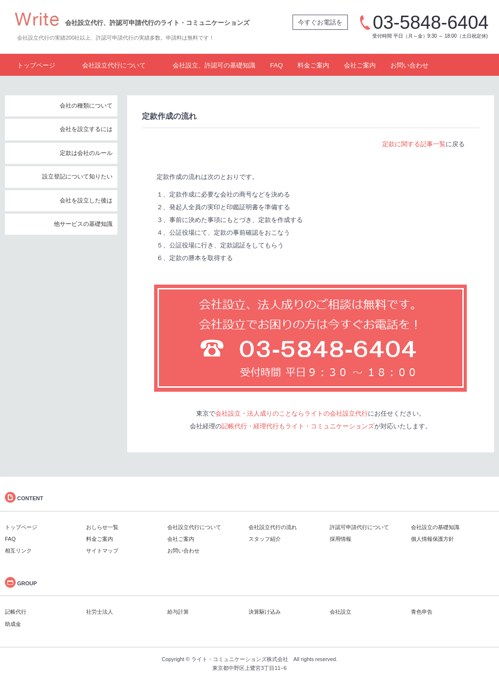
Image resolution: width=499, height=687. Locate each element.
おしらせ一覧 (102, 527)
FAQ (276, 65)
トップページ (36, 65)
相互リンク (18, 551)
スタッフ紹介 (265, 539)
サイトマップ (102, 551)
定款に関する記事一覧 (414, 144)
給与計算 (178, 612)
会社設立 (340, 612)
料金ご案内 (313, 65)
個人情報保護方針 (432, 539)
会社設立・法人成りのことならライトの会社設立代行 (291, 413)
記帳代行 (15, 612)
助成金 (13, 624)
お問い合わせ (409, 65)
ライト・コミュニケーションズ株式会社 (239, 659)
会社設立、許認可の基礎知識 (214, 65)
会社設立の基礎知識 (435, 527)
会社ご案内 (360, 65)
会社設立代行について (114, 65)
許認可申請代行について (359, 527)
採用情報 (340, 539)
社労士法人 (99, 612)
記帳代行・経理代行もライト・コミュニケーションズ (298, 426)
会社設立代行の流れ (273, 527)
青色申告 (421, 612)
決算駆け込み (265, 612)
